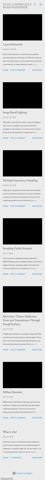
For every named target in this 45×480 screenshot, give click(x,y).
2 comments (15, 458)
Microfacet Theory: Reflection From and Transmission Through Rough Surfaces (21, 320)
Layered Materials (13, 44)
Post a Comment (17, 70)
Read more (37, 70)
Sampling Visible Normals (17, 248)
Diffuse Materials (12, 392)
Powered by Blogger (22, 473)
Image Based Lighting (15, 112)
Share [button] (5, 70)
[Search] (34, 4)
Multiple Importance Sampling (20, 180)
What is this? (10, 432)
